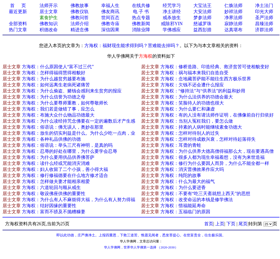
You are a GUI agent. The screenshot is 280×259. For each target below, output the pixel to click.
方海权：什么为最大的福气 (187, 181)
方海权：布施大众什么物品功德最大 (58, 115)
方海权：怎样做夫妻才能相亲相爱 (56, 181)
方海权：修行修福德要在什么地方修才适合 (65, 175)
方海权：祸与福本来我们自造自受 (194, 72)
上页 (219, 223)
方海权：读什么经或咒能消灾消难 (56, 163)
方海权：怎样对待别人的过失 (189, 133)
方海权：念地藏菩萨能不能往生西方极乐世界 (205, 78)
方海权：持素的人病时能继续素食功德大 (201, 127)
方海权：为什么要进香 (183, 187)
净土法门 (264, 5)
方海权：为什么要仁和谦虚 (187, 109)
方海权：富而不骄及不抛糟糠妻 (53, 211)
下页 (230, 223)
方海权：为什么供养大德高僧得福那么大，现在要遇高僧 (217, 151)
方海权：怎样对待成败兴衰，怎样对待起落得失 (208, 139)
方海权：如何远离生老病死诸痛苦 (56, 84)
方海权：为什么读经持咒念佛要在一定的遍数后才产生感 (78, 121)
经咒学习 (172, 5)
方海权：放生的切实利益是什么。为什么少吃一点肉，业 (78, 133)
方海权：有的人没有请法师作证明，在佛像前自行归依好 (217, 115)
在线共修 (141, 5)
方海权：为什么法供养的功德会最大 (196, 96)
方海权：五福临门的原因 (185, 211)
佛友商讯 (110, 11)
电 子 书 (141, 11)
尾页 (243, 223)
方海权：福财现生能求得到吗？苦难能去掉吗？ (132, 45)
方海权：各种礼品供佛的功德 (51, 139)
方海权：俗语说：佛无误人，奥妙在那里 (62, 127)
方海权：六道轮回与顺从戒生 (51, 187)
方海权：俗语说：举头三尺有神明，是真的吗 (67, 145)
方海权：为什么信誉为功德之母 (53, 96)
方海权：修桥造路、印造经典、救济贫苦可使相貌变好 (214, 66)
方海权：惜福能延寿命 (183, 205)
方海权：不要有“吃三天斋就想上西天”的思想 (205, 193)
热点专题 (141, 17)
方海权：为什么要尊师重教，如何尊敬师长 (65, 102)
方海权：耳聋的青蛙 (180, 145)
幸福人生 (110, 5)
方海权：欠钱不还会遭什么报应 (192, 84)
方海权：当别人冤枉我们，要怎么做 (196, 121)
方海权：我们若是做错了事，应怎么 (58, 109)
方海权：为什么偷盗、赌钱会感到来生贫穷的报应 (72, 90)
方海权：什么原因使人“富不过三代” (58, 66)
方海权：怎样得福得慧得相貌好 (53, 72)
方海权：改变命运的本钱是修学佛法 (196, 199)
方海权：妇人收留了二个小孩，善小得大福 (65, 169)
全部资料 (18, 23)
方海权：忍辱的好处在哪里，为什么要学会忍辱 (69, 151)
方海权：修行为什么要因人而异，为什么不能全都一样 (214, 163)
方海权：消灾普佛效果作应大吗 (192, 169)
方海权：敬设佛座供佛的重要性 (53, 193)
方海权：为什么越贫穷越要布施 (53, 78)
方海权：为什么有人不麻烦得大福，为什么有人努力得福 (78, 199)
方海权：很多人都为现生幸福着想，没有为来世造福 (212, 157)
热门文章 (18, 29)
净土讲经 (172, 11)
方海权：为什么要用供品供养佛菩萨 (58, 157)
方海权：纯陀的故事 (180, 175)
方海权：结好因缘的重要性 (49, 205)
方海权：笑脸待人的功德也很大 (192, 102)
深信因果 (110, 29)
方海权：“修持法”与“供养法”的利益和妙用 (203, 90)
